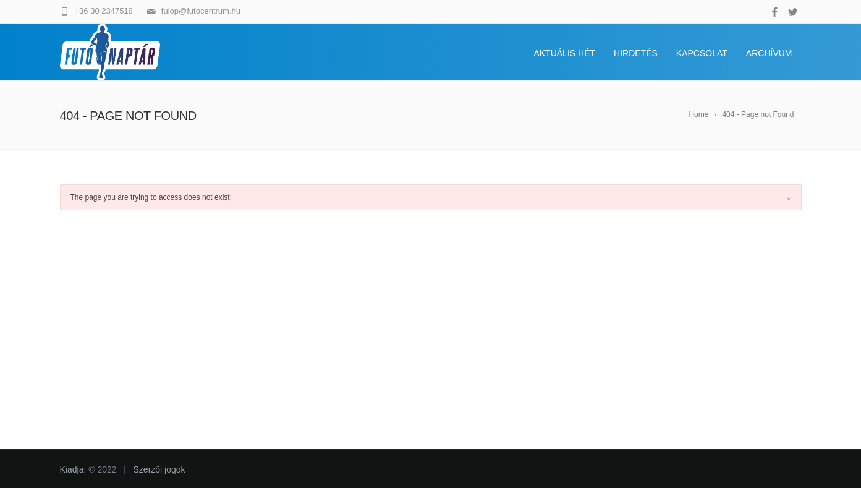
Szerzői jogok (159, 469)
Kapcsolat (701, 53)
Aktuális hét (564, 53)
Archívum (769, 53)
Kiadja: (74, 469)
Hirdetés (636, 53)
